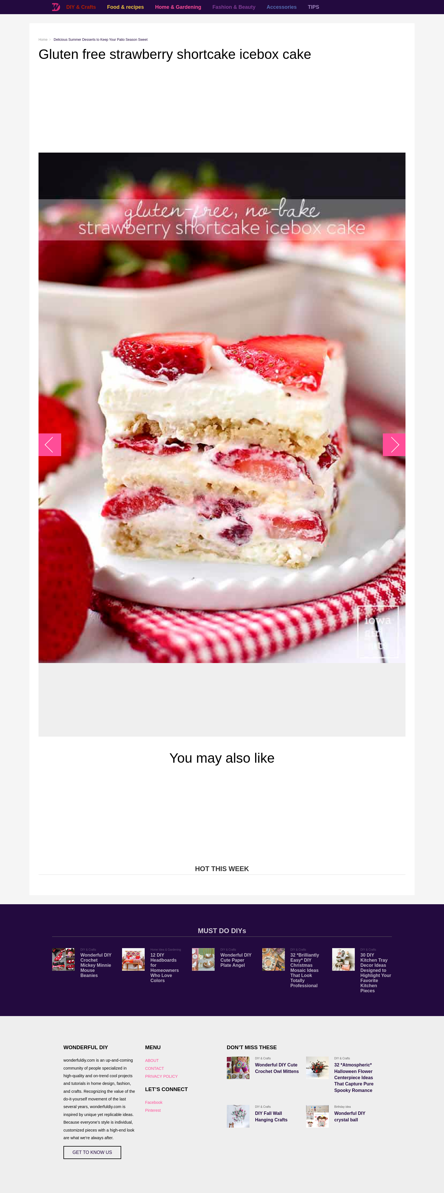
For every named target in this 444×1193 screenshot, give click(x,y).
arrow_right (391, 445)
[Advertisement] (208, 107)
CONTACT (154, 1068)
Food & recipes (125, 7)
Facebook (153, 1102)
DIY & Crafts (81, 7)
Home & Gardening (178, 7)
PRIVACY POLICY (161, 1076)
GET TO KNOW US (92, 1152)
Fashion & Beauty (233, 7)
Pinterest (153, 1110)
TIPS (313, 7)
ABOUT (152, 1060)
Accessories (282, 7)
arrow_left (53, 445)
